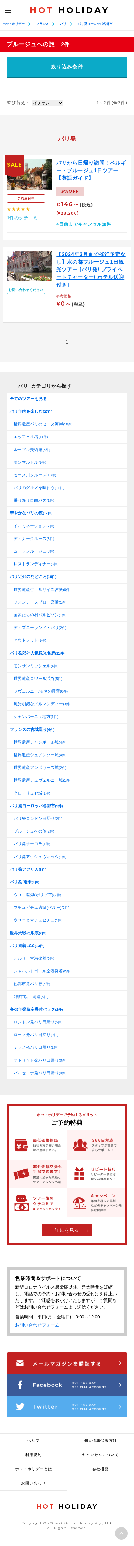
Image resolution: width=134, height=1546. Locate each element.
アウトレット (30, 640)
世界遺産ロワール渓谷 (38, 678)
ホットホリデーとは (33, 1469)
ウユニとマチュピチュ (38, 920)
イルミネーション (34, 526)
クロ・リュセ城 (32, 793)
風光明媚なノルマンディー (42, 703)
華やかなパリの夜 (31, 513)
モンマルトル (30, 462)
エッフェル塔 (31, 436)
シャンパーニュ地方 (36, 716)
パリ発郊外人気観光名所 (37, 653)
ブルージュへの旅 (34, 831)
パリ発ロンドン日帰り (38, 818)
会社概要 (100, 1469)
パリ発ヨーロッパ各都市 (95, 24)
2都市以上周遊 (31, 996)
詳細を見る (67, 1230)
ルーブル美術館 (32, 449)
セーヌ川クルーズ (35, 475)
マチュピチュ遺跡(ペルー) (41, 907)
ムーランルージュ (34, 551)
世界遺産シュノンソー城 (40, 754)
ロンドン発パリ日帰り (38, 1022)
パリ (63, 24)
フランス (42, 24)
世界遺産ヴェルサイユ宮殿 (42, 589)
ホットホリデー (14, 24)
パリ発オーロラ (32, 843)
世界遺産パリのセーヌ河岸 (43, 424)
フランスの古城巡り (32, 729)
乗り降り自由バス (34, 500)
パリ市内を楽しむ (31, 411)
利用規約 (33, 1455)
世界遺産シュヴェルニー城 (42, 780)
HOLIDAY (69, 10)
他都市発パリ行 (32, 983)
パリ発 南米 (24, 882)
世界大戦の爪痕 (28, 933)
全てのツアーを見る (28, 398)
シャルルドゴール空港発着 (42, 971)
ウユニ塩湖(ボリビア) (37, 894)
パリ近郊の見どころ (33, 576)
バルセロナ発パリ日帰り (40, 1073)
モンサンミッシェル (36, 665)
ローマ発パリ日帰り (36, 1034)
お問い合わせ (33, 1483)
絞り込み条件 (67, 66)
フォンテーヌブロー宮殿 (40, 602)
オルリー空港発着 (34, 958)
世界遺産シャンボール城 (40, 742)
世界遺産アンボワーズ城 (40, 767)
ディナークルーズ (34, 538)
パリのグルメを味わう (39, 487)
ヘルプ (33, 1440)
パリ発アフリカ (28, 869)
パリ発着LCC (27, 945)
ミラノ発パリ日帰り (36, 1047)
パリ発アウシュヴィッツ (40, 856)
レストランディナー (36, 564)
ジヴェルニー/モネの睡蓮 (41, 691)
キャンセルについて (100, 1455)
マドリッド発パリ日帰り (40, 1060)
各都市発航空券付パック (36, 1009)
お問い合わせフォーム (37, 1325)
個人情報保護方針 (100, 1440)
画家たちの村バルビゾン (40, 615)
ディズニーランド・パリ (40, 627)
